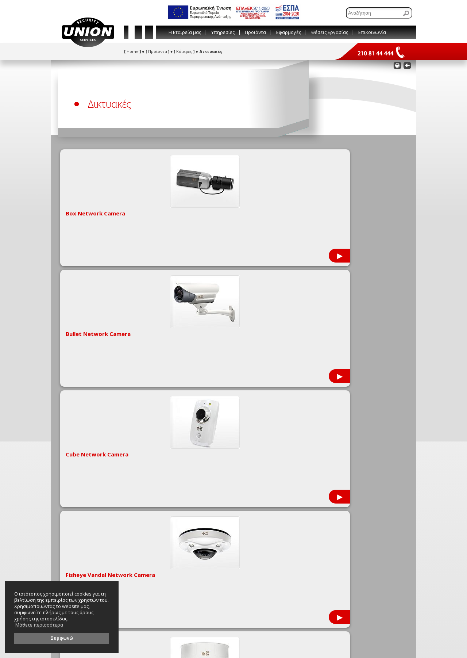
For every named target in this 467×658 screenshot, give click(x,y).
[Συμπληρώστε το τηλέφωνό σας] (335, 481)
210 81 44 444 (295, 424)
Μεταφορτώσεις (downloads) (91, 418)
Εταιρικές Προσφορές (84, 410)
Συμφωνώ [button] (62, 638)
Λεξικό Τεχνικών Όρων (170, 427)
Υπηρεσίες (223, 32)
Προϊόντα (255, 32)
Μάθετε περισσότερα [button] (39, 625)
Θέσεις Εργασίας (329, 32)
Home (132, 51)
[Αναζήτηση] (379, 13)
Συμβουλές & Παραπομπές (173, 418)
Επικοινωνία (372, 32)
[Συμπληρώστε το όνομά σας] (335, 460)
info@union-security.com (307, 433)
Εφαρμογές (288, 32)
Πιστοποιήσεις (77, 427)
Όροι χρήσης (161, 435)
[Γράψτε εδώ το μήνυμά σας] (335, 500)
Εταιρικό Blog (161, 410)
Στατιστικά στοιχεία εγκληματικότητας (101, 435)
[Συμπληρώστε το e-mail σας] (335, 471)
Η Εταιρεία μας (185, 32)
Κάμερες (184, 51)
